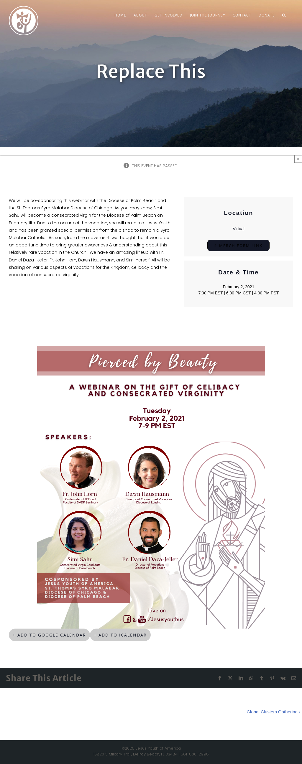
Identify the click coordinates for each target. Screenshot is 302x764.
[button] (284, 15)
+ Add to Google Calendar (49, 635)
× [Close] (298, 158)
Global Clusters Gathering (272, 711)
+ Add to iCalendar (120, 635)
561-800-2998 (195, 754)
